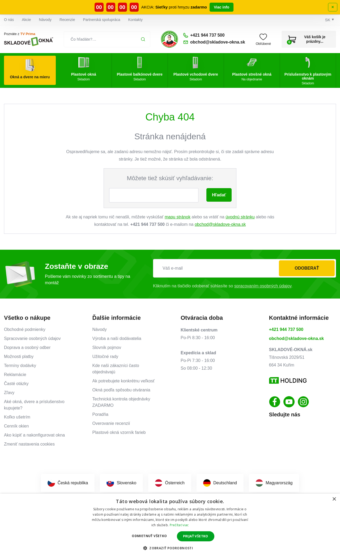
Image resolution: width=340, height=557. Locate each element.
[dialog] (170, 525)
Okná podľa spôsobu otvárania (121, 390)
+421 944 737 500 (286, 329)
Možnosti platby (18, 356)
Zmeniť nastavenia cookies (29, 444)
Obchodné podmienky (24, 329)
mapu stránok (177, 217)
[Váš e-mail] (244, 268)
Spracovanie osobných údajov (32, 338)
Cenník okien (16, 426)
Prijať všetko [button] (195, 536)
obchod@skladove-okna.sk (220, 224)
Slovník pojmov (106, 347)
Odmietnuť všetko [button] (149, 536)
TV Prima (27, 34)
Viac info (221, 7)
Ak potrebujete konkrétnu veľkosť (123, 381)
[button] (170, 548)
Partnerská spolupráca (101, 20)
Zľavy (9, 392)
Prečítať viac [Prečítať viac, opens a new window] (179, 525)
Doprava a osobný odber (27, 347)
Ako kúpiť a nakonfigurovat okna (34, 435)
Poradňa (100, 414)
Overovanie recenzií (111, 423)
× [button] (334, 499)
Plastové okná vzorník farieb (119, 432)
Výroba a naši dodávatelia (116, 338)
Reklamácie (15, 374)
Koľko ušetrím (17, 417)
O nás (9, 20)
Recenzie (67, 20)
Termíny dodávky (20, 365)
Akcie (26, 20)
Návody (45, 20)
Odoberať (307, 268)
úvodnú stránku (240, 217)
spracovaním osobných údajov (262, 286)
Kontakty (135, 20)
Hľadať (219, 195)
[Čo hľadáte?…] (107, 39)
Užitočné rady (105, 356)
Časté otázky (16, 383)
